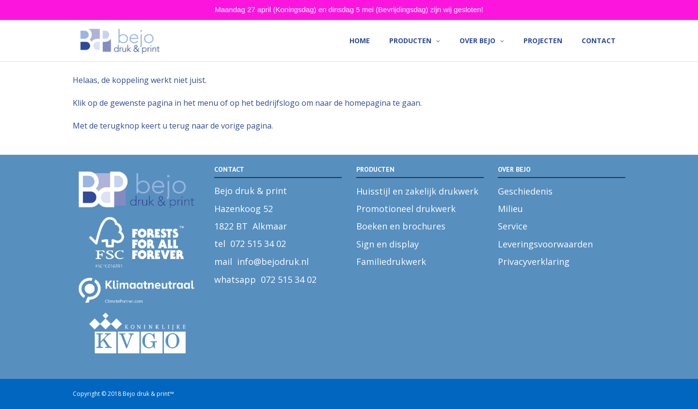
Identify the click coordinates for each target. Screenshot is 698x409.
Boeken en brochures (400, 226)
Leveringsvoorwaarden (545, 244)
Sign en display (387, 244)
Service (512, 226)
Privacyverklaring (534, 261)
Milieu (510, 208)
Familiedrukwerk (391, 261)
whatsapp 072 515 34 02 (265, 279)
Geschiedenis (525, 191)
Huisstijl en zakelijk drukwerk (417, 191)
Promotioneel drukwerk (406, 208)
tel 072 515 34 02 (250, 243)
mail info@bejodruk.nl (261, 261)
